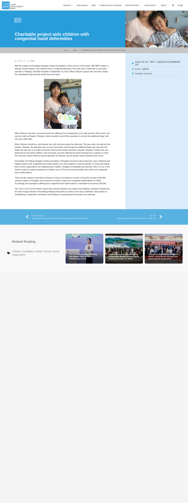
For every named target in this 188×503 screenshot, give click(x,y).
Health (38, 251)
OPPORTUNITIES (132, 5)
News (75, 50)
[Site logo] (13, 5)
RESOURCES (150, 5)
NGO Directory (82, 5)
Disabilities (28, 251)
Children (16, 251)
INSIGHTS (67, 5)
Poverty (47, 251)
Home (66, 50)
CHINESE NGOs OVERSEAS (110, 5)
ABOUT (164, 5)
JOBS (93, 5)
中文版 (180, 5)
